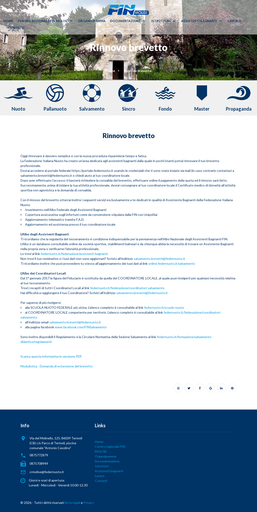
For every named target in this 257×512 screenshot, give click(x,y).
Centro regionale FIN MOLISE (43, 21)
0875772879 (39, 455)
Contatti (16, 28)
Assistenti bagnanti (199, 21)
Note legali (72, 503)
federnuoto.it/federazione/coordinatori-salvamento (127, 288)
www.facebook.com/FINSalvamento (81, 327)
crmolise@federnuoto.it (47, 472)
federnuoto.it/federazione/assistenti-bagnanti (74, 254)
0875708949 (39, 463)
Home (8, 21)
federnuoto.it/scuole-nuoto (164, 307)
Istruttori (161, 21)
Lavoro (234, 21)
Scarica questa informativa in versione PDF (51, 356)
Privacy (88, 503)
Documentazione (125, 21)
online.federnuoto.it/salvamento (171, 263)
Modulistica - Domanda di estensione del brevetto (56, 366)
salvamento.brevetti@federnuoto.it (159, 259)
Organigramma (91, 21)
